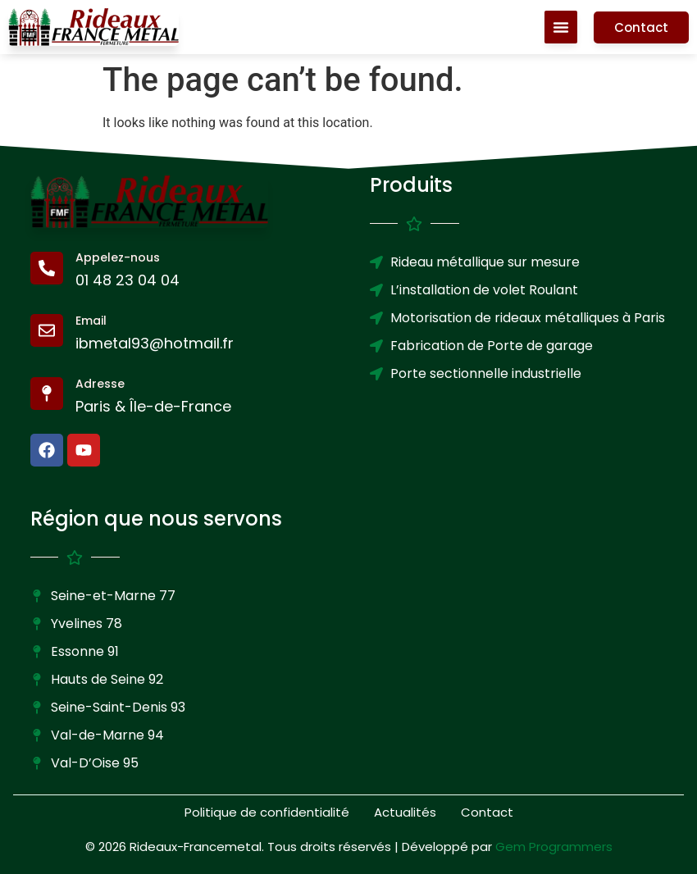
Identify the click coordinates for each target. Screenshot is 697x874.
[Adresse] (46, 393)
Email (91, 320)
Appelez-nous (117, 257)
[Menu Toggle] (560, 27)
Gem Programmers (554, 846)
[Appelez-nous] (46, 268)
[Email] (46, 330)
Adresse (100, 384)
